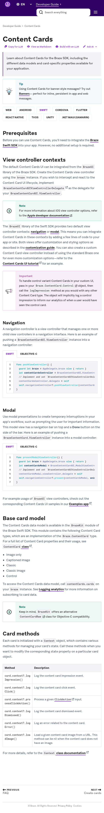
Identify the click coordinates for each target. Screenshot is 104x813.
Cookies (77, 805)
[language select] (26, 4)
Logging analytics (51, 589)
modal (54, 232)
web (8, 110)
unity (50, 117)
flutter (81, 110)
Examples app (79, 504)
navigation (38, 232)
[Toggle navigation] (95, 12)
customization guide (40, 248)
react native (15, 117)
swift (43, 110)
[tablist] (52, 353)
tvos (35, 117)
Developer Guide (12, 26)
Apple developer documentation (48, 215)
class (16, 547)
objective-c (28, 353)
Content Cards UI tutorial (21, 264)
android (25, 110)
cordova (61, 110)
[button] (49, 4)
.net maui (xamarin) (75, 117)
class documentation (64, 753)
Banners (24, 93)
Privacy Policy (65, 805)
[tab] (10, 354)
